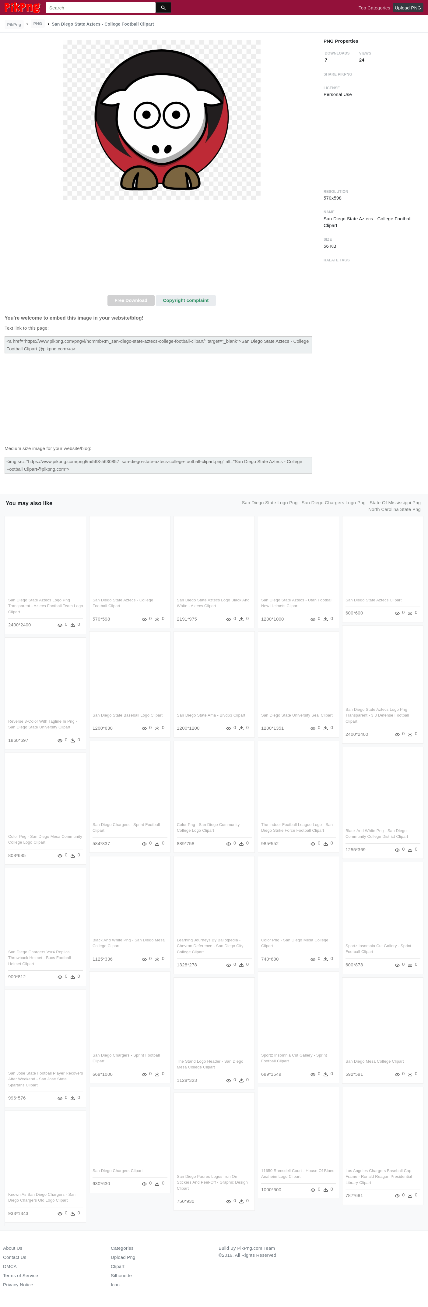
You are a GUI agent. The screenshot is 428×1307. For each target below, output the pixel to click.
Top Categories (374, 7)
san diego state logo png (269, 502)
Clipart (118, 1266)
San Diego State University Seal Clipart (296, 715)
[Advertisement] (161, 249)
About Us (13, 1248)
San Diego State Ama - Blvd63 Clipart (211, 715)
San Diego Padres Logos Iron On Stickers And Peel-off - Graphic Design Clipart (212, 1182)
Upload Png (123, 1257)
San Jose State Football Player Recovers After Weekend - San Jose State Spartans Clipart (45, 1078)
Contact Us (14, 1257)
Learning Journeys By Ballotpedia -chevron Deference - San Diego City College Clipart (210, 945)
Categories (122, 1248)
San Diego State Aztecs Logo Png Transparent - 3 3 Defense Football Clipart (377, 715)
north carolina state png (394, 509)
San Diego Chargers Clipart (117, 1169)
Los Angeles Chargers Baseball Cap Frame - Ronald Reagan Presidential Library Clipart (378, 1175)
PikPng (14, 24)
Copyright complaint (186, 300)
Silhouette (121, 1275)
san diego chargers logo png (334, 502)
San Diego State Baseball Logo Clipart (127, 715)
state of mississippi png (395, 502)
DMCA (10, 1266)
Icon (115, 1284)
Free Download (130, 300)
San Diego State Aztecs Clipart (373, 600)
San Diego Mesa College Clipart (374, 1060)
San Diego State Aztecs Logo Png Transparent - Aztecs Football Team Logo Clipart (45, 606)
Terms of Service (20, 1275)
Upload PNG (408, 7)
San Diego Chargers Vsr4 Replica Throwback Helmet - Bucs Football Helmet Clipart (39, 957)
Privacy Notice (18, 1284)
